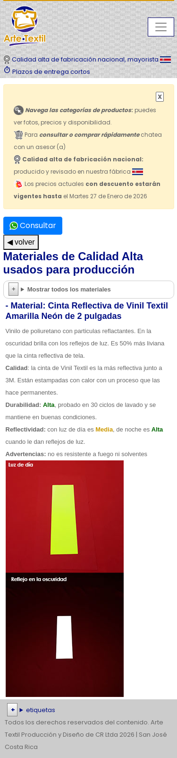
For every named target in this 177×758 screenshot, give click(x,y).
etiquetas (40, 709)
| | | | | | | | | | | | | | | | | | (88, 710)
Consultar (32, 225)
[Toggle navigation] (161, 27)
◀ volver (21, 242)
